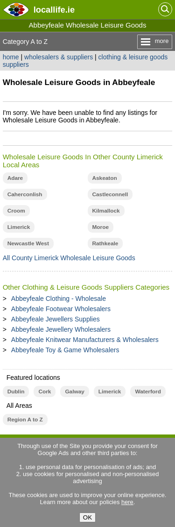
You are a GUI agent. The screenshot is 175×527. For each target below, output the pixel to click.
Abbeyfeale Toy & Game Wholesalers (65, 350)
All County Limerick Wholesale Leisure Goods (69, 258)
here (127, 502)
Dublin (16, 391)
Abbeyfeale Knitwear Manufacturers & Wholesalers (85, 339)
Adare (15, 178)
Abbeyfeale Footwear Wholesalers (61, 309)
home (11, 57)
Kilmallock (106, 210)
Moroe (100, 227)
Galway (74, 391)
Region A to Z (25, 419)
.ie (54, 9)
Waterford (148, 391)
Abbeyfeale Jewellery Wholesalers (61, 329)
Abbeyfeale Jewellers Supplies (55, 319)
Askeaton (104, 178)
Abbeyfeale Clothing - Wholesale (58, 298)
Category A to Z (25, 41)
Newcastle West (28, 243)
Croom (16, 210)
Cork (44, 391)
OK (87, 517)
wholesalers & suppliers (58, 57)
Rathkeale (105, 243)
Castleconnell (110, 194)
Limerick (18, 227)
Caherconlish (24, 194)
